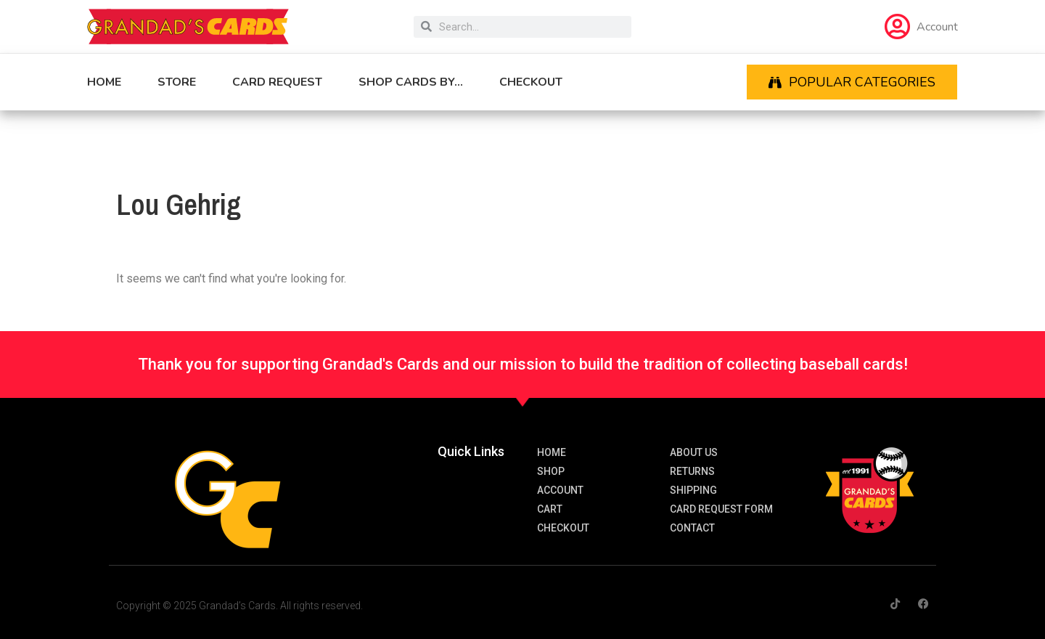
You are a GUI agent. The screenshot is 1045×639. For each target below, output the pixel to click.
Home (104, 82)
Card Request (277, 82)
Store (176, 82)
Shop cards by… (410, 82)
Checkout (530, 82)
